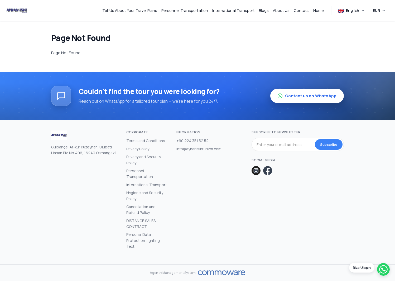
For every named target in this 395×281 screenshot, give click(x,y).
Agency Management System (173, 272)
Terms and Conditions (145, 140)
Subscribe (328, 144)
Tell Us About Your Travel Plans (129, 10)
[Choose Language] (351, 10)
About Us (281, 10)
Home (318, 10)
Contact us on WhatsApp (307, 96)
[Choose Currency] (379, 10)
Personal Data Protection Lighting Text (143, 240)
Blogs (264, 10)
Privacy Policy (137, 148)
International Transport (233, 10)
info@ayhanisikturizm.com (198, 148)
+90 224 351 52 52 (192, 140)
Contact (301, 10)
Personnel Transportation (184, 10)
